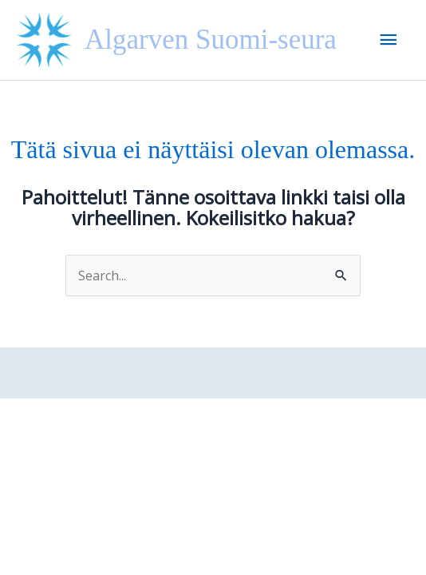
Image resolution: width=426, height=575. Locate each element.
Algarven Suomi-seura (211, 39)
